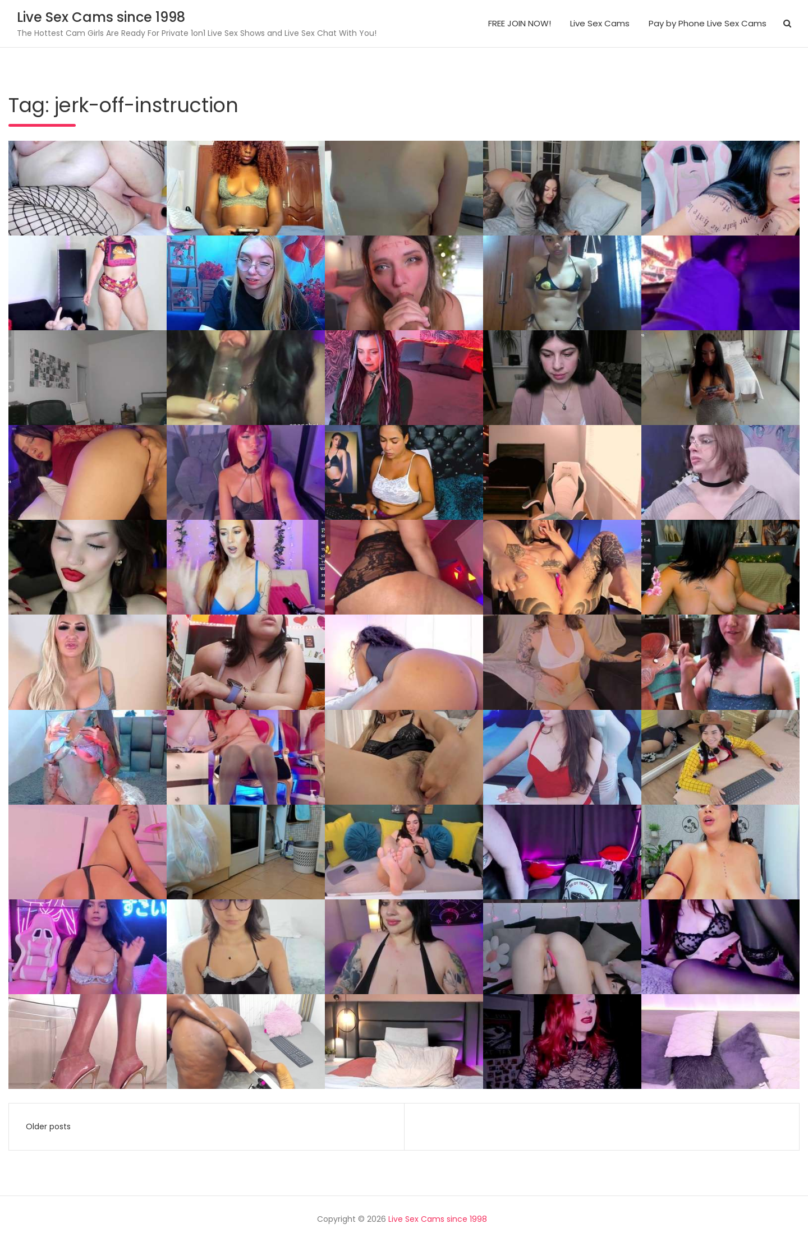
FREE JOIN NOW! (519, 23)
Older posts (48, 1126)
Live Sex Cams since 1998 (101, 17)
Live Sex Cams (600, 23)
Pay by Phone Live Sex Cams (707, 23)
